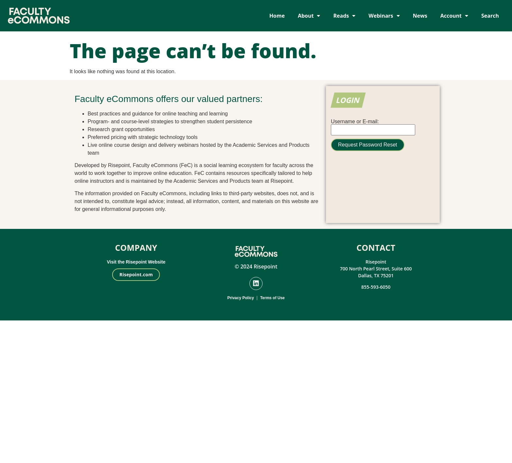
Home (277, 15)
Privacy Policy (240, 298)
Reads (344, 16)
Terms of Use (272, 298)
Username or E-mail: (355, 121)
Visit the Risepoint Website (136, 262)
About (309, 16)
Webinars (384, 16)
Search (490, 15)
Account (454, 16)
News (420, 15)
